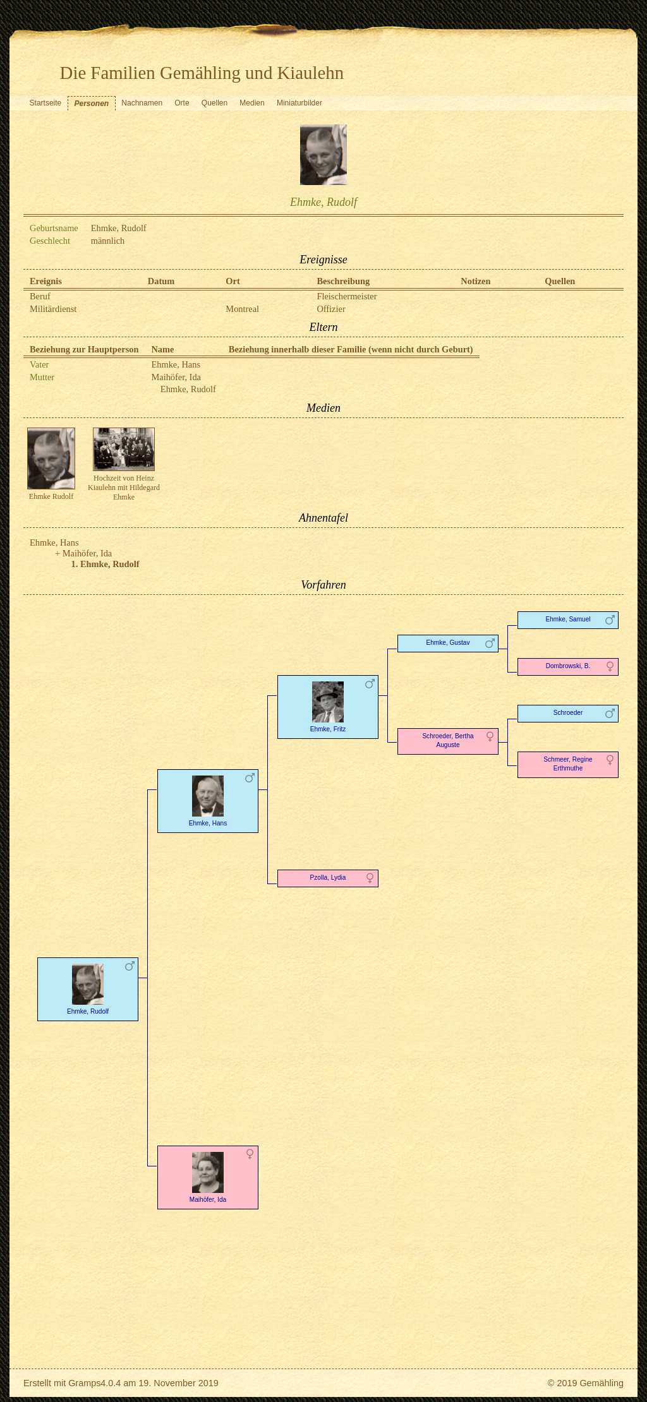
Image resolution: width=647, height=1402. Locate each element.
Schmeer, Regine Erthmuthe (567, 764)
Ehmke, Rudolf (188, 389)
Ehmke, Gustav (448, 642)
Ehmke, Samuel (567, 619)
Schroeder (568, 712)
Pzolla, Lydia (328, 877)
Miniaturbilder (299, 103)
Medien (251, 103)
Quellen (214, 103)
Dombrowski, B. (568, 665)
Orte (181, 103)
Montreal (242, 309)
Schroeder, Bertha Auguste (447, 740)
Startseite (46, 103)
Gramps (84, 1383)
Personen (91, 103)
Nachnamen (141, 103)
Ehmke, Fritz (328, 706)
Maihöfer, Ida (176, 377)
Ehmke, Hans (175, 364)
